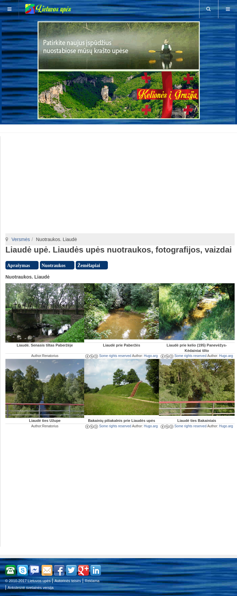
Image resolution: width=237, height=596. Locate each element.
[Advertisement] (119, 127)
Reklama (92, 581)
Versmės (20, 239)
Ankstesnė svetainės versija (31, 588)
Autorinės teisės (67, 581)
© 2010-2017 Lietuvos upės (28, 581)
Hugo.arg (151, 356)
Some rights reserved (108, 356)
